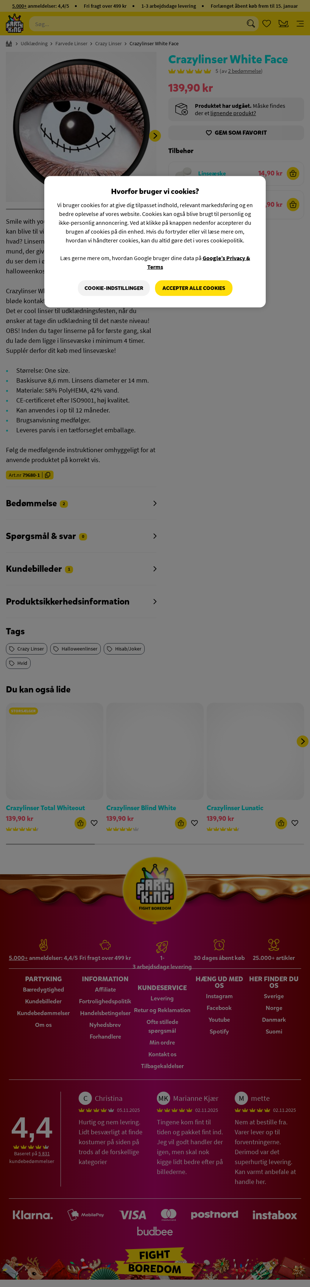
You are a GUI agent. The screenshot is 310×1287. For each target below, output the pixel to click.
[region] (155, 242)
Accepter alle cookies (193, 287)
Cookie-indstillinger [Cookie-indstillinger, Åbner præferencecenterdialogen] (114, 287)
